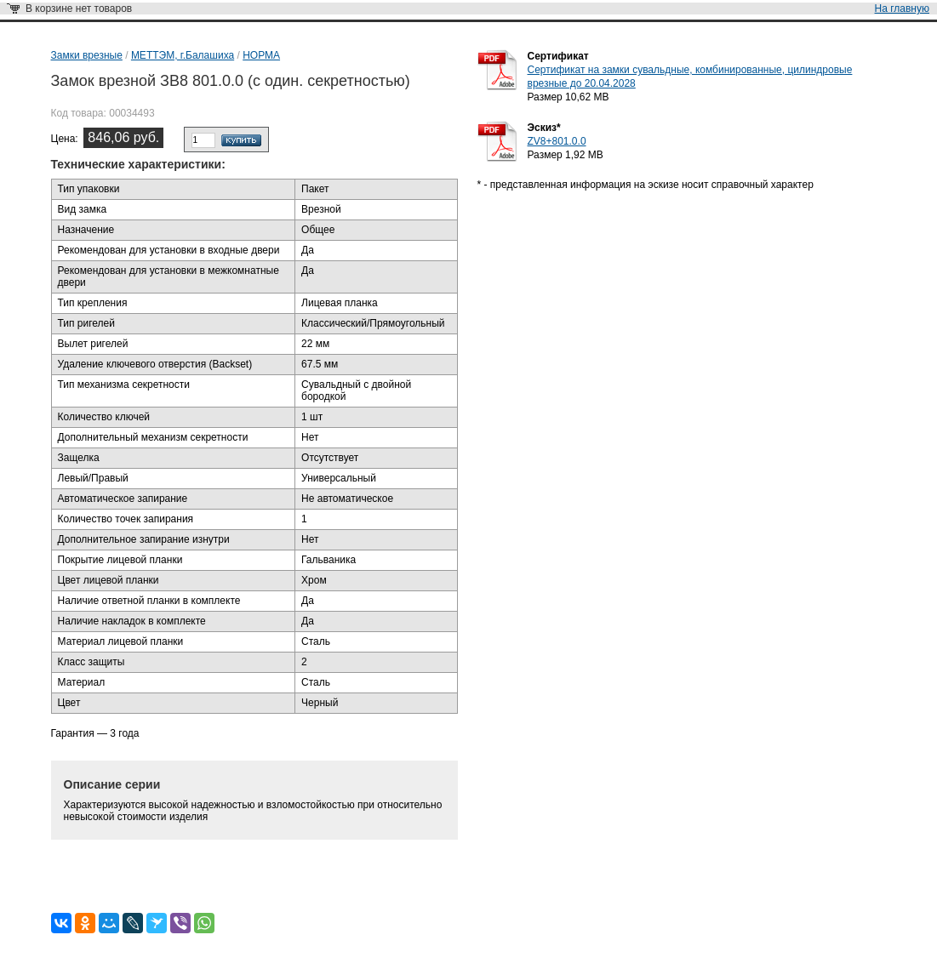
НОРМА (261, 55)
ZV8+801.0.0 (557, 141)
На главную (902, 8)
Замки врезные (87, 55)
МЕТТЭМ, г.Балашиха (182, 55)
